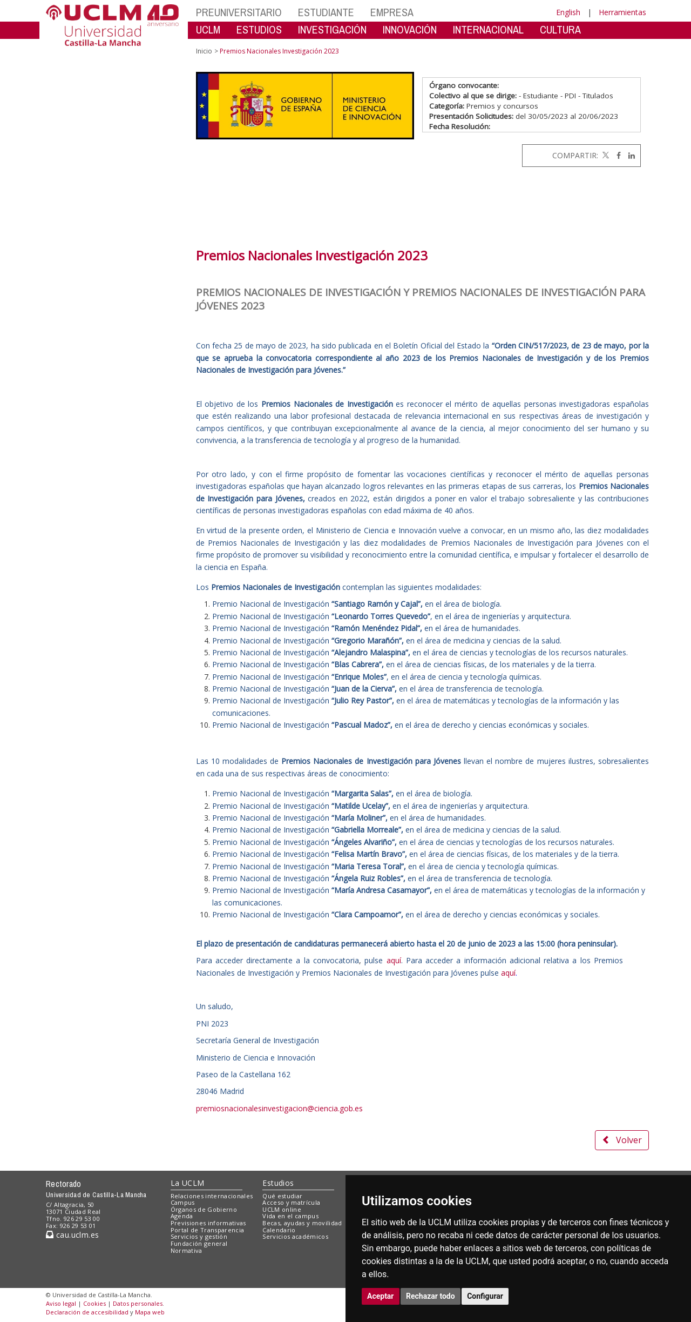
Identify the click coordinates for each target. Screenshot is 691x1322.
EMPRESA (392, 12)
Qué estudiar (282, 1196)
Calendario (278, 1230)
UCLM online (281, 1209)
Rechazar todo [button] (430, 1296)
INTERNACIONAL (488, 29)
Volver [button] (622, 1140)
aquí (394, 960)
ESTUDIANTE (326, 12)
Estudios (278, 1183)
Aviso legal (61, 1303)
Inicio (204, 51)
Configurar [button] (485, 1296)
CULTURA (560, 29)
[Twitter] (604, 155)
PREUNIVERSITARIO (239, 12)
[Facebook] (616, 155)
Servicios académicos (295, 1236)
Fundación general (199, 1243)
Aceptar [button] (380, 1296)
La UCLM (188, 1183)
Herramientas (622, 12)
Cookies (94, 1303)
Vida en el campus (290, 1216)
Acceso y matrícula (291, 1202)
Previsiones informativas (208, 1223)
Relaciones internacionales (212, 1196)
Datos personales (137, 1303)
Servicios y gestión (199, 1236)
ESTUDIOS (259, 29)
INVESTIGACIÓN (332, 29)
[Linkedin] (629, 155)
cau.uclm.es (72, 1235)
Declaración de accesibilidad (87, 1312)
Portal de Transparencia (208, 1230)
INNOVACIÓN (410, 29)
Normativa (186, 1250)
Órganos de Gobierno (204, 1209)
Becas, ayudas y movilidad (302, 1223)
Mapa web (150, 1312)
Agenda (182, 1216)
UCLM (208, 29)
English (568, 12)
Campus (183, 1202)
